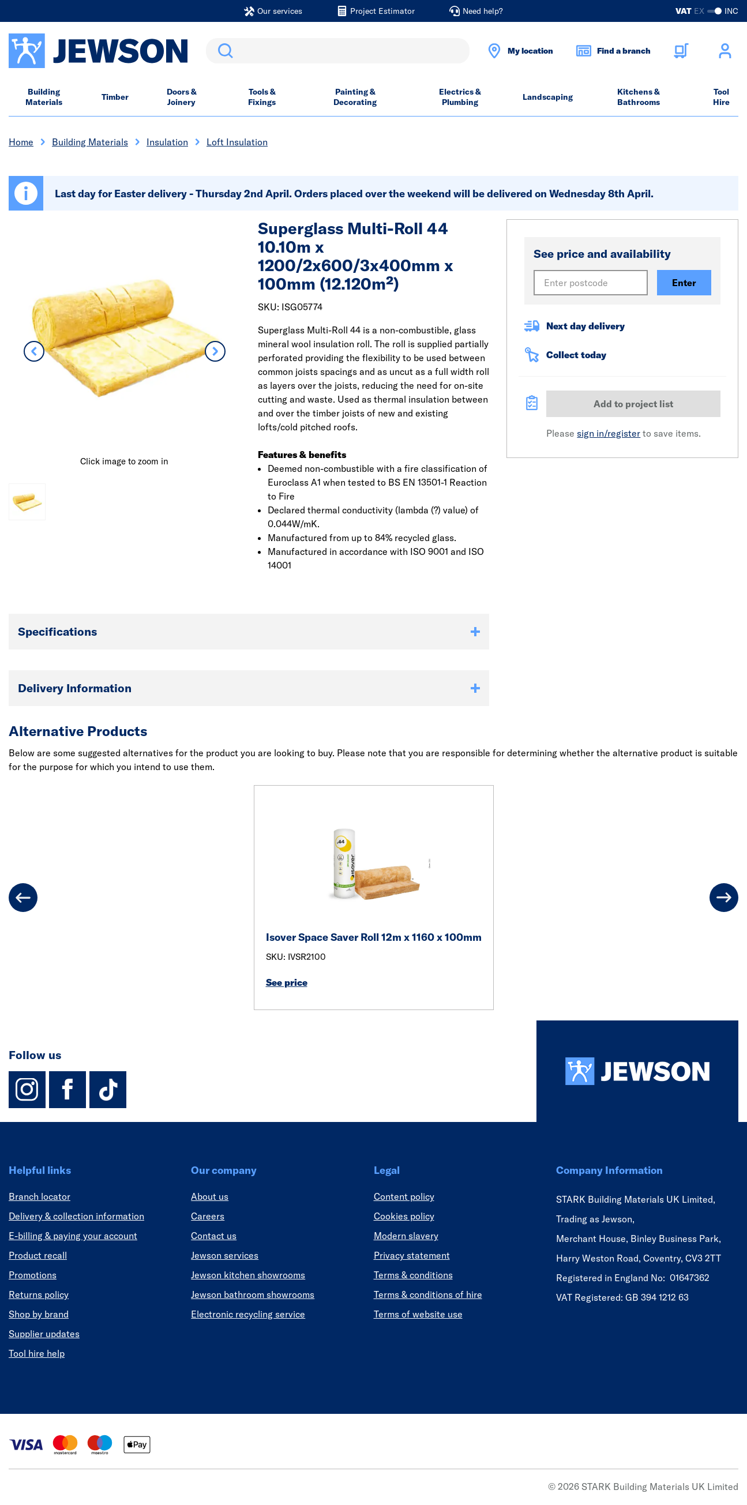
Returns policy (39, 1294)
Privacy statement (412, 1255)
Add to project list (633, 404)
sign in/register (608, 433)
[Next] (724, 897)
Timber (115, 97)
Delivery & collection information (76, 1216)
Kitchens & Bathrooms (638, 97)
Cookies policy (404, 1216)
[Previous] (23, 897)
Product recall (38, 1255)
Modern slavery (406, 1235)
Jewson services (224, 1255)
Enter (684, 282)
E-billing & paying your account (73, 1235)
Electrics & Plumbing (460, 97)
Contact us (214, 1235)
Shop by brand (39, 1314)
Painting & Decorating (355, 97)
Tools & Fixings (262, 97)
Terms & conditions (413, 1275)
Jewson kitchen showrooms (248, 1275)
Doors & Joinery (182, 97)
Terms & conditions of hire (428, 1294)
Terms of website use (418, 1314)
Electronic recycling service (248, 1314)
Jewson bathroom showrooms (252, 1294)
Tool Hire (721, 97)
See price (286, 982)
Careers (207, 1216)
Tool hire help (37, 1353)
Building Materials (43, 97)
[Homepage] (637, 1071)
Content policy (404, 1196)
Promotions (33, 1275)
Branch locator (39, 1196)
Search (223, 50)
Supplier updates (44, 1333)
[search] (338, 50)
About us (209, 1196)
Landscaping (548, 97)
